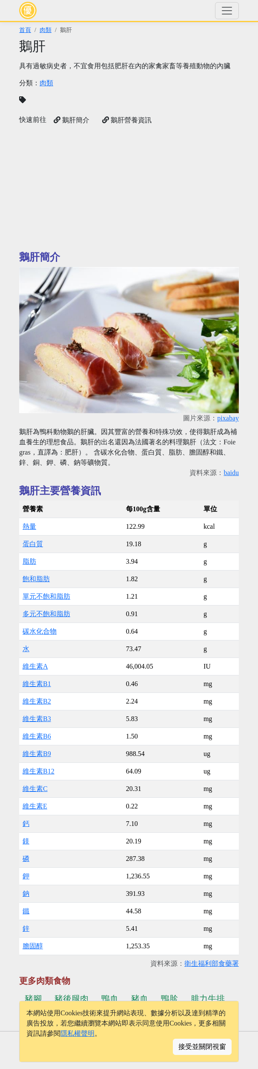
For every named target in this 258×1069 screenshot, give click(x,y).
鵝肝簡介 (71, 120)
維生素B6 (37, 736)
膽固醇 (33, 946)
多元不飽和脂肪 (46, 613)
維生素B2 (37, 701)
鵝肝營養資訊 (127, 120)
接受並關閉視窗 (202, 1046)
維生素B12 (38, 771)
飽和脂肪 (36, 578)
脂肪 (29, 561)
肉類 (46, 29)
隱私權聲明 (77, 1033)
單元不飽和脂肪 (46, 596)
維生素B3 (37, 718)
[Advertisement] (129, 188)
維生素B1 (37, 683)
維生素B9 (37, 753)
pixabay (228, 418)
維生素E (35, 806)
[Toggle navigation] (227, 10)
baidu (231, 472)
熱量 (29, 526)
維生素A (35, 666)
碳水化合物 (40, 631)
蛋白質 (33, 544)
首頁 (25, 29)
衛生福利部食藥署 (211, 963)
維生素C (35, 788)
